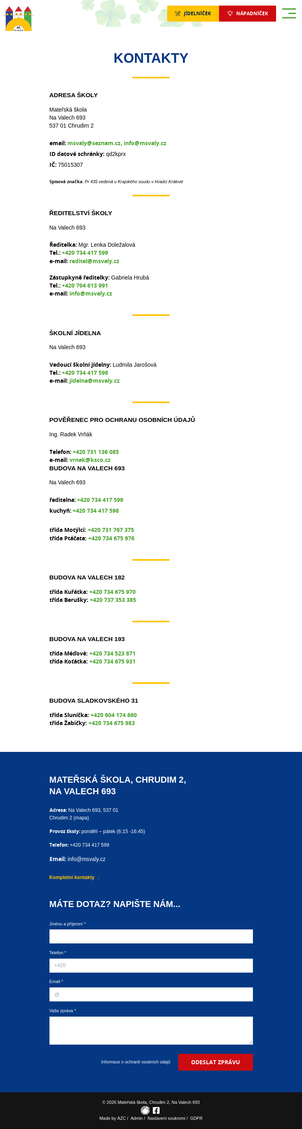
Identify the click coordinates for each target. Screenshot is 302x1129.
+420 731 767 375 (111, 530)
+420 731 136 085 (96, 452)
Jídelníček (191, 13)
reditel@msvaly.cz (94, 261)
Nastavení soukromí (166, 1118)
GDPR (196, 1118)
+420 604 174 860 (114, 715)
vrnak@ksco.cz (90, 460)
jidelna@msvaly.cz (94, 380)
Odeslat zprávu (215, 1061)
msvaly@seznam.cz (93, 143)
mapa (81, 817)
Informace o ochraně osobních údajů (134, 1061)
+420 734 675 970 (112, 591)
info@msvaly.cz (145, 143)
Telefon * (57, 952)
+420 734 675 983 (112, 723)
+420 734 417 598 (85, 372)
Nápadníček (250, 13)
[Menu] (289, 13)
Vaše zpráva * (62, 1010)
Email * (56, 981)
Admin (136, 1118)
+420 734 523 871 (112, 653)
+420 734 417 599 (85, 252)
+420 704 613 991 (85, 285)
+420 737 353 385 (113, 599)
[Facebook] (156, 1110)
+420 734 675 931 (112, 661)
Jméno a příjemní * (67, 923)
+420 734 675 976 (111, 538)
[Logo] (18, 18)
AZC (120, 1118)
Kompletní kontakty (72, 876)
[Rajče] (145, 1110)
